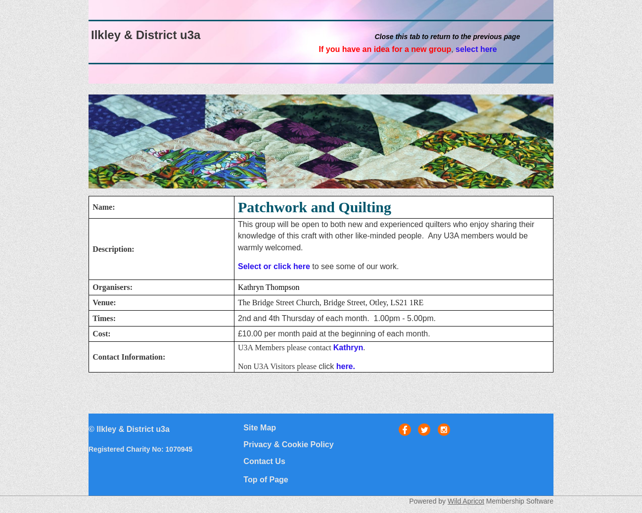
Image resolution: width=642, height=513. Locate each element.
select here (476, 49)
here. (345, 366)
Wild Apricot (466, 501)
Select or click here (274, 266)
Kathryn (348, 347)
